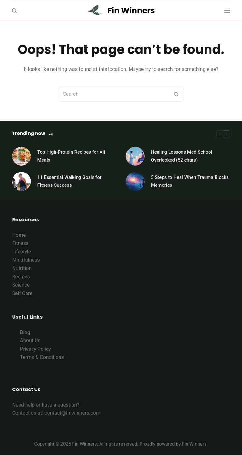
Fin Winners (131, 10)
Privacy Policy (35, 349)
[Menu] (227, 11)
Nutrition (22, 268)
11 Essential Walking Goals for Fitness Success (69, 181)
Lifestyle (21, 252)
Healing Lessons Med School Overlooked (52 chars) (181, 156)
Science (21, 285)
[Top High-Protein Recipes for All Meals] (21, 156)
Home (19, 235)
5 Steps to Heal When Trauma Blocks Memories (190, 181)
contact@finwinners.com (72, 413)
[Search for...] (113, 94)
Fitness (20, 243)
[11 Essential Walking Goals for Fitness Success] (21, 181)
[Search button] (176, 94)
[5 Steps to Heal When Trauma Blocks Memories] (135, 181)
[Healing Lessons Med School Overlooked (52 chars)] (135, 156)
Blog (25, 332)
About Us (30, 341)
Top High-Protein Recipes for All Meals (71, 156)
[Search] (14, 10)
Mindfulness (26, 260)
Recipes (21, 277)
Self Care (22, 293)
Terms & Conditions (42, 357)
